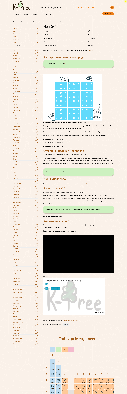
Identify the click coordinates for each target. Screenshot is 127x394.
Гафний (25, 219)
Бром (25, 118)
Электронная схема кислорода (63, 57)
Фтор (25, 48)
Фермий (25, 295)
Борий (25, 314)
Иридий (25, 233)
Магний (25, 56)
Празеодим (25, 184)
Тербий (25, 200)
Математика (48, 22)
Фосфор (25, 64)
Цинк (25, 105)
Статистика (36, 22)
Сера (25, 67)
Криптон (25, 121)
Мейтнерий (25, 320)
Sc (65, 380)
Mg (58, 373)
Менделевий (25, 298)
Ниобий (25, 135)
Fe (102, 380)
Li (52, 367)
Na (52, 373)
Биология (72, 22)
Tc (95, 386)
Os (101, 392)
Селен (25, 116)
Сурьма (25, 162)
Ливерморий (25, 339)
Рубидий (25, 124)
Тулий (25, 211)
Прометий (25, 189)
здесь (91, 50)
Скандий (25, 80)
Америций (25, 281)
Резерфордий (25, 306)
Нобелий (25, 301)
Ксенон (25, 170)
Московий (25, 336)
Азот (25, 42)
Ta (83, 392)
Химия (15, 22)
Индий (25, 156)
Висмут (25, 249)
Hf (77, 392)
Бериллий (25, 34)
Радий (25, 262)
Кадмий (25, 154)
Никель (25, 99)
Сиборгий (25, 311)
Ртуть (25, 241)
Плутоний (25, 279)
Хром (25, 88)
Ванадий (25, 86)
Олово (25, 159)
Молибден (25, 137)
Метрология (25, 22)
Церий (25, 181)
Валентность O (54, 188)
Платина (25, 235)
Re (95, 392)
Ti (77, 380)
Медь (25, 102)
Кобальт (25, 97)
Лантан (25, 178)
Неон (25, 50)
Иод (25, 167)
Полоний (25, 252)
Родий (25, 146)
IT (56, 22)
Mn (95, 380)
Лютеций (25, 216)
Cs (52, 392)
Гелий (25, 29)
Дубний (25, 309)
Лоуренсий (25, 303)
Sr (59, 386)
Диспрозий (25, 203)
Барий (25, 175)
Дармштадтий (25, 322)
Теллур (25, 165)
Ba (58, 392)
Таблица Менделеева (79, 338)
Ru (102, 386)
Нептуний (25, 276)
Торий (25, 268)
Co (108, 380)
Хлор (25, 69)
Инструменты (49, 14)
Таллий (25, 243)
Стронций (25, 127)
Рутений (25, 143)
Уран (25, 273)
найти (66, 324)
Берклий (25, 287)
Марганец (25, 91)
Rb (52, 386)
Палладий (25, 148)
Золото (25, 238)
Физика (62, 22)
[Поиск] (112, 7)
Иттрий (25, 129)
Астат (25, 254)
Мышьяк (25, 113)
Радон (25, 257)
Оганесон (25, 344)
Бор (25, 37)
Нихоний (25, 330)
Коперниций (25, 328)
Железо (25, 94)
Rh (108, 386)
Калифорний (25, 290)
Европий (25, 194)
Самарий (25, 192)
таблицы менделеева (70, 320)
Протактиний (25, 271)
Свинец (25, 246)
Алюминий (25, 59)
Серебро (25, 151)
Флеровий (25, 333)
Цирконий (25, 132)
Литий (25, 31)
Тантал (25, 222)
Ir (108, 392)
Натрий (25, 53)
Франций (25, 260)
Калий (25, 75)
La (65, 392)
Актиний (25, 265)
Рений (25, 227)
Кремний (25, 61)
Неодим (25, 186)
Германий (25, 110)
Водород (25, 26)
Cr (89, 380)
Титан (25, 83)
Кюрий (25, 284)
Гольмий (25, 205)
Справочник (36, 14)
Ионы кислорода (54, 179)
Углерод (25, 40)
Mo (89, 386)
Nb (83, 386)
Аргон (25, 72)
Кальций (25, 78)
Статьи (26, 14)
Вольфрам (25, 224)
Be (58, 367)
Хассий (25, 317)
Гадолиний (25, 197)
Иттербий (25, 214)
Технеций (25, 140)
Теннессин (25, 341)
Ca (58, 380)
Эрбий (25, 208)
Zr (77, 386)
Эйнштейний (25, 292)
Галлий (25, 107)
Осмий (25, 230)
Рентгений (25, 325)
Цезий (25, 173)
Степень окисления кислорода (63, 150)
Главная (17, 14)
